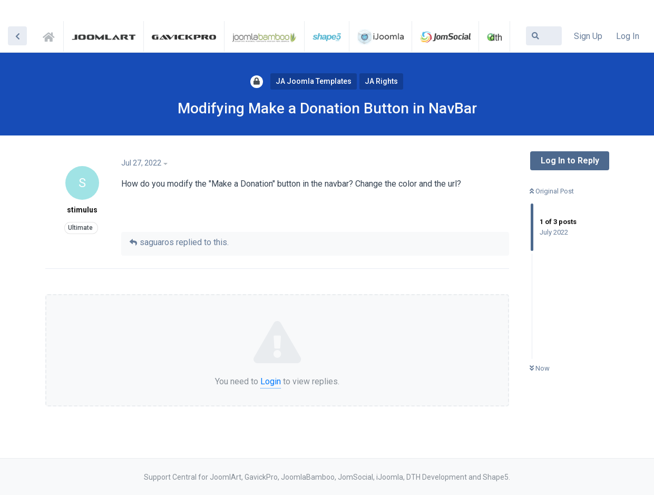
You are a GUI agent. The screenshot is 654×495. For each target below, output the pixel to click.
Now (540, 368)
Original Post (552, 191)
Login (270, 381)
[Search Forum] (544, 35)
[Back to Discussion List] (17, 35)
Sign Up (588, 36)
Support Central (52, 35)
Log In (627, 36)
